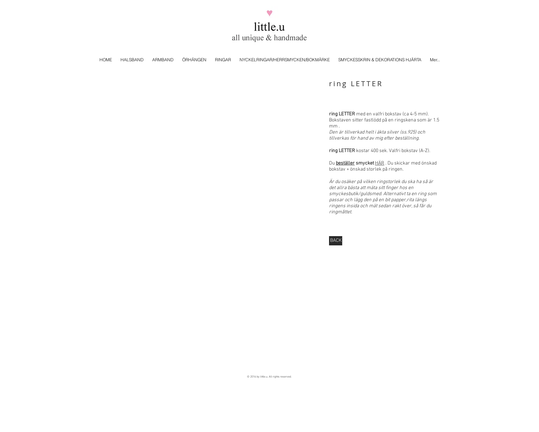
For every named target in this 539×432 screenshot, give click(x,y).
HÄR (379, 163)
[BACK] (335, 240)
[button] (208, 145)
